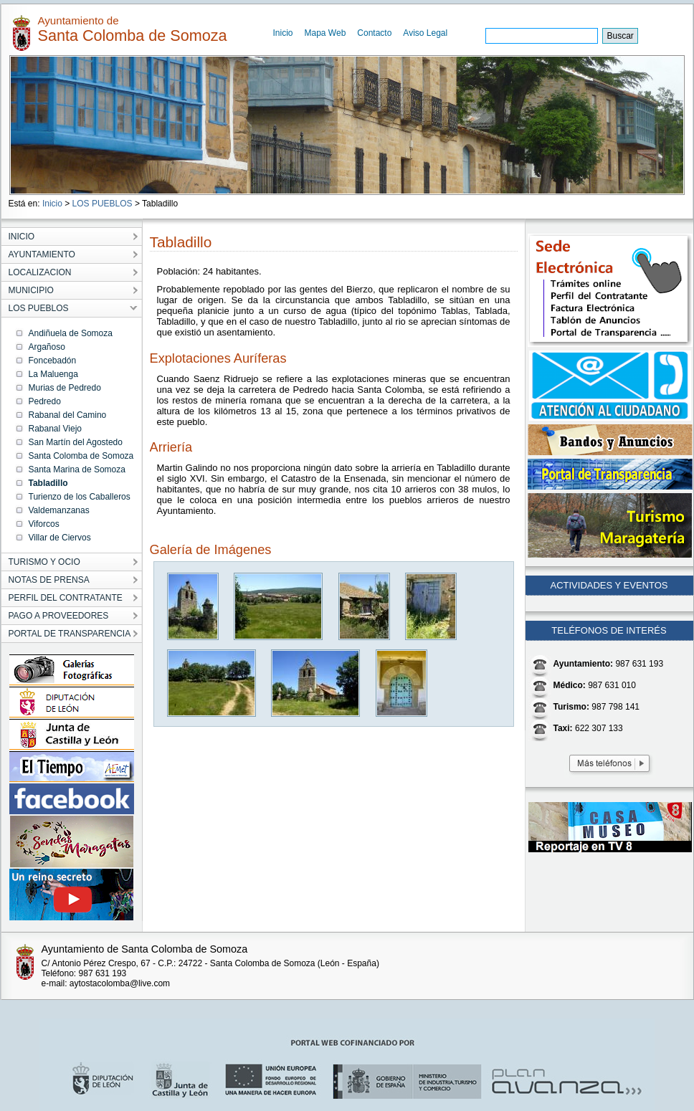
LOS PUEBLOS (102, 204)
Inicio (283, 33)
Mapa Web (325, 33)
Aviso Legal (425, 33)
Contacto (374, 33)
